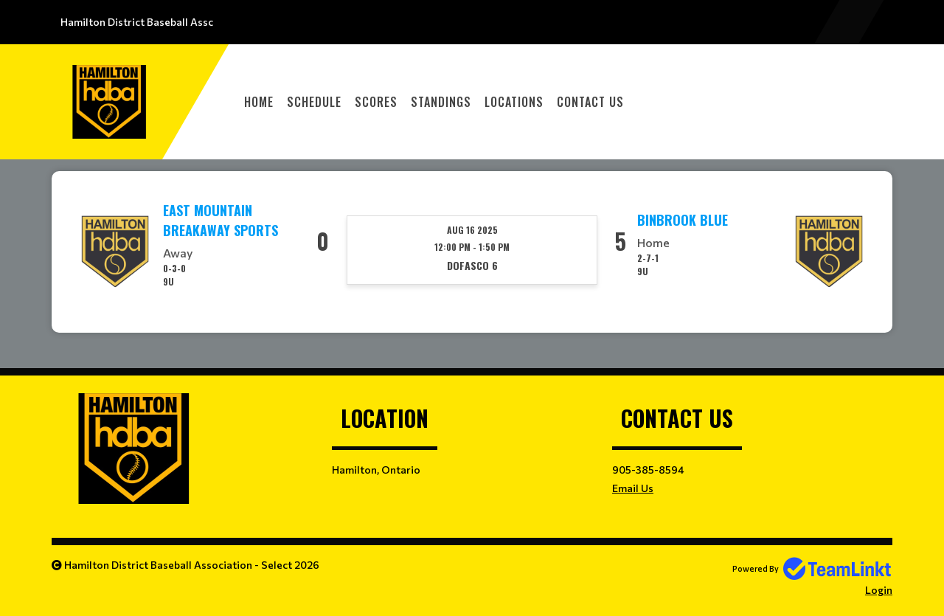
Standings (441, 102)
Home (259, 102)
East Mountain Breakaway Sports (220, 220)
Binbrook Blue (682, 219)
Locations (514, 102)
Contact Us (590, 102)
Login (878, 590)
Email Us (632, 488)
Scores (376, 102)
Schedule (314, 102)
